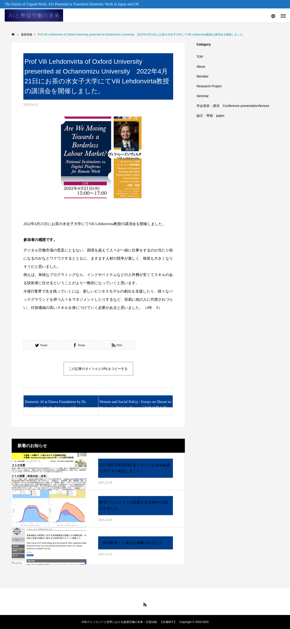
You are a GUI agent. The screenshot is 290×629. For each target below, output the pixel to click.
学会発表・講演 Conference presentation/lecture (233, 106)
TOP (200, 57)
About (201, 66)
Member (202, 76)
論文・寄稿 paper (211, 115)
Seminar (203, 96)
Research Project (209, 86)
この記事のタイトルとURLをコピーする (98, 369)
